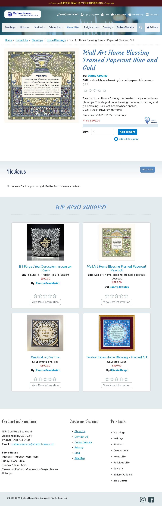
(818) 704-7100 (69, 14)
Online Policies (83, 442)
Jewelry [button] (107, 27)
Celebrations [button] (55, 27)
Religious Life (121, 462)
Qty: (86, 131)
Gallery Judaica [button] (125, 27)
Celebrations (120, 450)
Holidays (118, 438)
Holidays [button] (24, 27)
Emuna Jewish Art (48, 283)
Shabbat (118, 444)
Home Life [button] (73, 27)
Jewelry (118, 468)
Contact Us (81, 436)
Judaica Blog (118, 14)
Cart (105, 14)
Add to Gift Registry (128, 139)
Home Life (119, 456)
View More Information (45, 302)
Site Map (80, 458)
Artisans (152, 27)
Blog (77, 452)
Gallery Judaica (122, 474)
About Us (80, 431)
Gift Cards (152, 14)
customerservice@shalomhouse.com (32, 444)
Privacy (79, 447)
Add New (147, 169)
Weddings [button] (10, 27)
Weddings (119, 432)
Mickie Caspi (119, 370)
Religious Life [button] (91, 27)
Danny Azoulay (97, 75)
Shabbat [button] (38, 27)
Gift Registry (135, 14)
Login (84, 14)
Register (95, 15)
